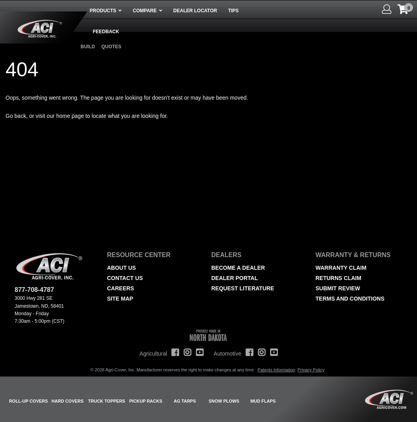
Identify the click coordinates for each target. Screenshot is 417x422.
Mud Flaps (263, 401)
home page (70, 116)
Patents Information (276, 369)
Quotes (111, 46)
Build (88, 46)
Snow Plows (223, 401)
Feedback (106, 31)
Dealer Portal (234, 278)
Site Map (120, 298)
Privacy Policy (310, 369)
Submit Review (338, 288)
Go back (16, 116)
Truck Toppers (106, 401)
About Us (121, 268)
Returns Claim (338, 278)
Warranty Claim (341, 268)
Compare (144, 10)
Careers (120, 288)
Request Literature (242, 288)
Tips (233, 10)
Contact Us (125, 278)
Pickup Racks (145, 401)
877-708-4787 (34, 289)
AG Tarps (185, 401)
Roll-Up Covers (28, 401)
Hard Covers (67, 401)
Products (103, 10)
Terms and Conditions (350, 298)
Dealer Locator (195, 10)
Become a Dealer (238, 268)
